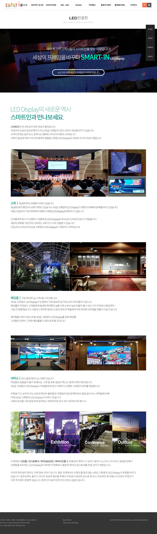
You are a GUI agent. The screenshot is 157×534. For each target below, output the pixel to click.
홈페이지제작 (106, 5)
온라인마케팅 (51, 5)
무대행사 (92, 5)
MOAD (78, 5)
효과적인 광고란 (37, 5)
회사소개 (23, 5)
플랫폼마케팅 (120, 5)
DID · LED (65, 5)
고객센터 (133, 5)
